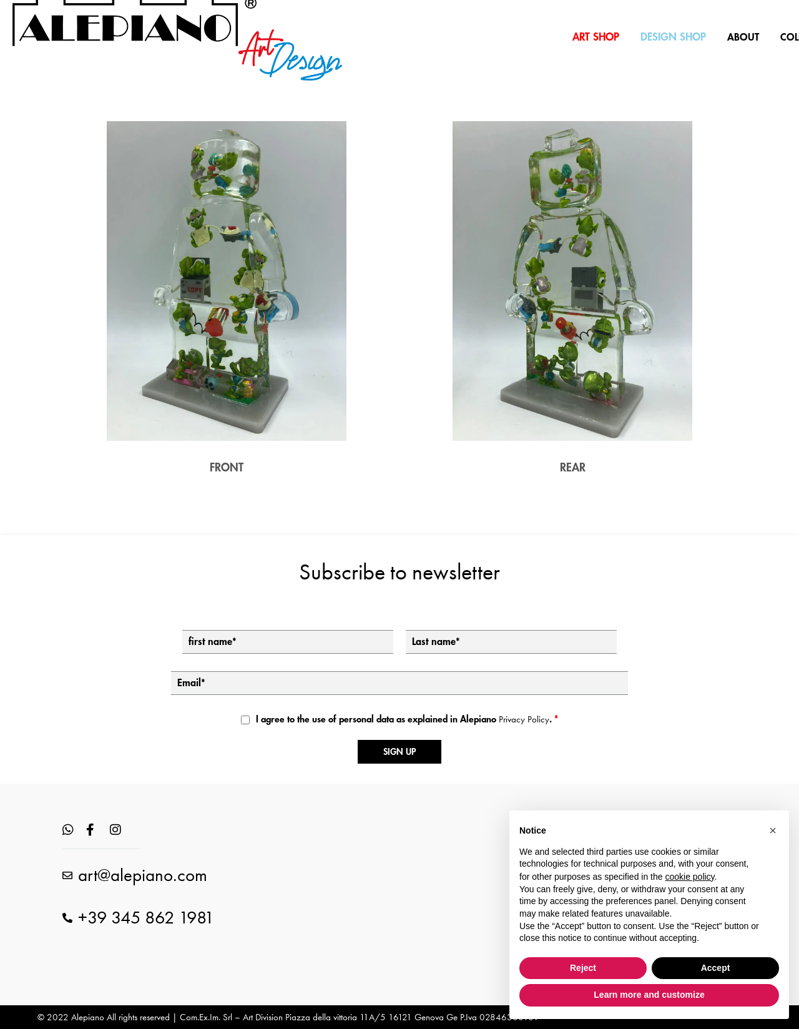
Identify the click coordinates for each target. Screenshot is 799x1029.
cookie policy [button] (689, 877)
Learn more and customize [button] (649, 995)
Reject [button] (583, 968)
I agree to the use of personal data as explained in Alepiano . (407, 719)
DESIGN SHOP (673, 37)
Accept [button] (715, 968)
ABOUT (743, 37)
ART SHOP (595, 37)
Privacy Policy (524, 719)
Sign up (399, 751)
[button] (773, 830)
